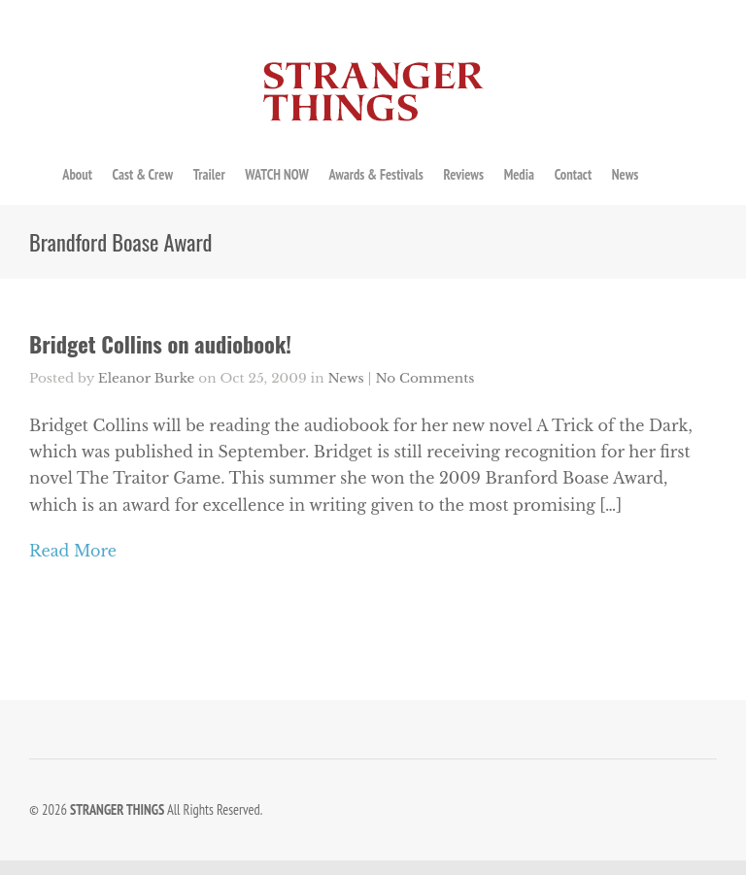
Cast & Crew (143, 174)
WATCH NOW (276, 174)
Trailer (209, 174)
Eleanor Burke (146, 378)
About (77, 174)
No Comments (424, 378)
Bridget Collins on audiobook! (160, 343)
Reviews (464, 174)
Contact (573, 174)
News (625, 174)
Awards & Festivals (375, 174)
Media (519, 174)
